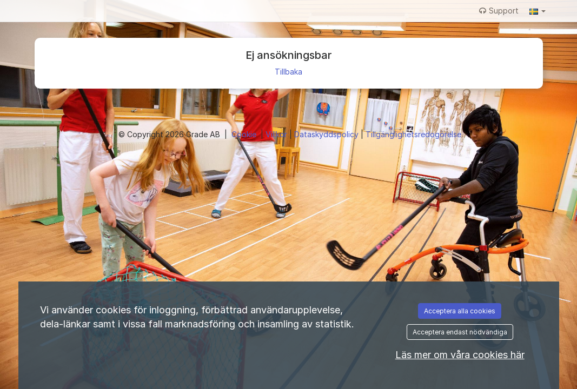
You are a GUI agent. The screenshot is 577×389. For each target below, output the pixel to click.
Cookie (244, 134)
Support (499, 10)
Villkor (277, 134)
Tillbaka (288, 71)
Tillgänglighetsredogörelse (413, 134)
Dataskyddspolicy (327, 134)
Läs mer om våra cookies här (460, 354)
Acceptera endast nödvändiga (460, 332)
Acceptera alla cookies (459, 311)
